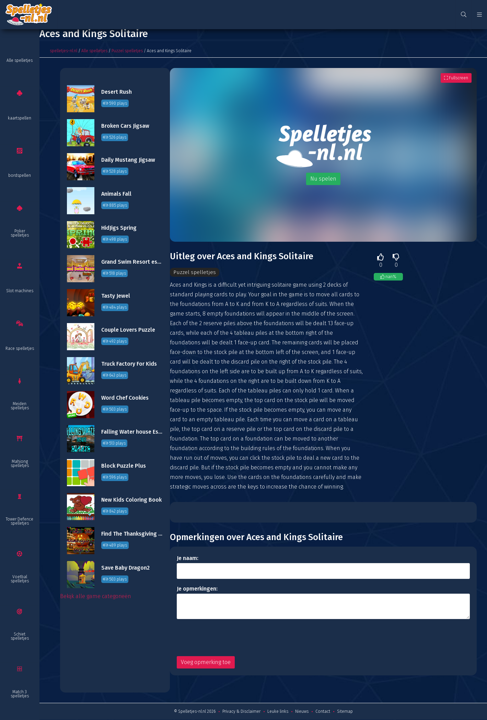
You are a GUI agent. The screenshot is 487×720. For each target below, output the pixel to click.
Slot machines (19, 290)
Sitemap (345, 711)
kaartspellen (19, 118)
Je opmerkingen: (197, 589)
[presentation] (229, 638)
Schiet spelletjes (20, 636)
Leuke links (277, 711)
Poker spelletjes (20, 233)
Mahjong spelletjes (20, 463)
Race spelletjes (19, 348)
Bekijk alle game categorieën (95, 596)
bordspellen (19, 175)
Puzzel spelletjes (127, 50)
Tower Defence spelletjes (19, 521)
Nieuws (302, 711)
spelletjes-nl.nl (63, 50)
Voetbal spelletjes (20, 578)
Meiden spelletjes (20, 405)
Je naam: (187, 558)
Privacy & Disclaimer (241, 711)
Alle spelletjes (20, 60)
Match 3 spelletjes (20, 693)
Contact (322, 711)
